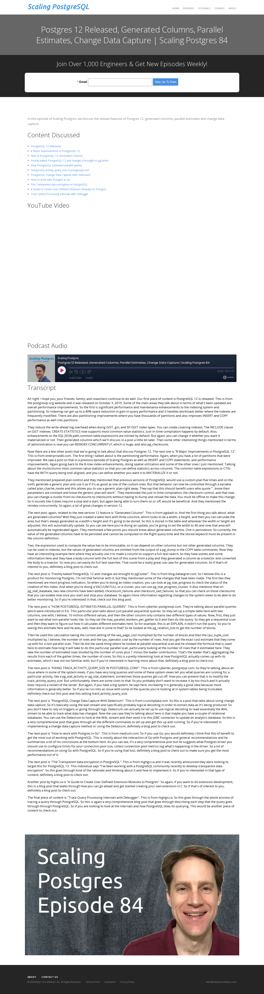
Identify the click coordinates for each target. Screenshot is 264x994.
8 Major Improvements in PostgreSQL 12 (55, 151)
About (233, 8)
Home (176, 8)
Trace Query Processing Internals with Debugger (59, 194)
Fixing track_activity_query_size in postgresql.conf (60, 170)
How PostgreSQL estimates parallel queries (56, 165)
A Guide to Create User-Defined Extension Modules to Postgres (68, 189)
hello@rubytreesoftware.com (221, 982)
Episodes (188, 8)
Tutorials (204, 8)
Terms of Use (93, 982)
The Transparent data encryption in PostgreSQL (59, 184)
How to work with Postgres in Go (50, 179)
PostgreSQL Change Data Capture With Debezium (60, 175)
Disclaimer (110, 982)
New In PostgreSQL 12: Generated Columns (57, 155)
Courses (219, 8)
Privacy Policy (127, 982)
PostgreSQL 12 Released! (46, 146)
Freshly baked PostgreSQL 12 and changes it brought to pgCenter (70, 160)
